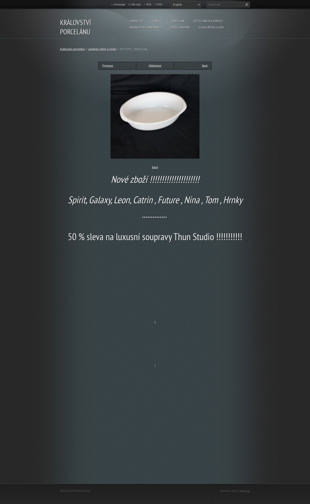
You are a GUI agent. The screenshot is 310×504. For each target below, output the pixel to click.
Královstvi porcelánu (72, 49)
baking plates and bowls (146, 27)
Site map (135, 4)
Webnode (245, 491)
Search (246, 4)
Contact (157, 21)
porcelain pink (180, 27)
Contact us (137, 21)
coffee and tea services (208, 21)
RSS (148, 4)
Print (159, 4)
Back (155, 167)
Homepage (119, 4)
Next (205, 65)
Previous (107, 65)
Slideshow (155, 65)
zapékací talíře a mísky (102, 49)
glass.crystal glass (211, 27)
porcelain (177, 21)
